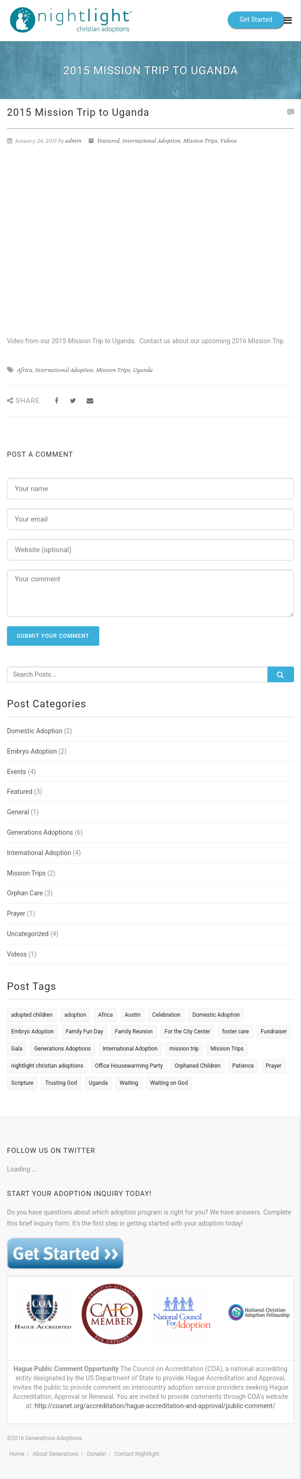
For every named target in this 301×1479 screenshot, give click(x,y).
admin (73, 141)
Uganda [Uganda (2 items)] (98, 1083)
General (18, 812)
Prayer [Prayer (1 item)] (274, 1066)
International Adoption (151, 141)
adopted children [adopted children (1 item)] (31, 1015)
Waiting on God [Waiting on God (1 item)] (169, 1083)
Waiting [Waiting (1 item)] (129, 1083)
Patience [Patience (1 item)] (243, 1066)
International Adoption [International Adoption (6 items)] (130, 1048)
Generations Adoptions (40, 832)
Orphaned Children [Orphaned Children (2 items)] (197, 1066)
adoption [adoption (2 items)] (75, 1015)
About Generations (55, 1454)
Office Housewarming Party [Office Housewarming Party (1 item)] (129, 1066)
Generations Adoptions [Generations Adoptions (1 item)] (62, 1048)
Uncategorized (28, 934)
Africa (24, 370)
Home (16, 1454)
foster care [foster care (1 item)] (235, 1031)
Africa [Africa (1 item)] (105, 1015)
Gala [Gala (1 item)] (16, 1048)
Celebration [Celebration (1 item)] (166, 1015)
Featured (108, 141)
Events (16, 771)
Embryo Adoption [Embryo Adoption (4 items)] (32, 1031)
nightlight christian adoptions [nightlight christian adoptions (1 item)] (47, 1066)
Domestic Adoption (34, 731)
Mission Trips (200, 141)
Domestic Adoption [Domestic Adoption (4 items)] (216, 1015)
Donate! (96, 1454)
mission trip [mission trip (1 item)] (184, 1048)
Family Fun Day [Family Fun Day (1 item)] (84, 1031)
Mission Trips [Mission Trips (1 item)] (227, 1048)
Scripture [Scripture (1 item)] (22, 1083)
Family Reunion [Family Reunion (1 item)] (134, 1031)
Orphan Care (25, 893)
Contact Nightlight (137, 1454)
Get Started (255, 19)
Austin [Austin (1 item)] (133, 1015)
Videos (228, 141)
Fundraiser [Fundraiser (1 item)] (274, 1031)
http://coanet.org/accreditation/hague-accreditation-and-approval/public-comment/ (155, 1406)
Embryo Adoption (32, 751)
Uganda (143, 370)
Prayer (16, 913)
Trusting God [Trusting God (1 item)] (61, 1083)
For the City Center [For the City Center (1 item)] (188, 1031)
